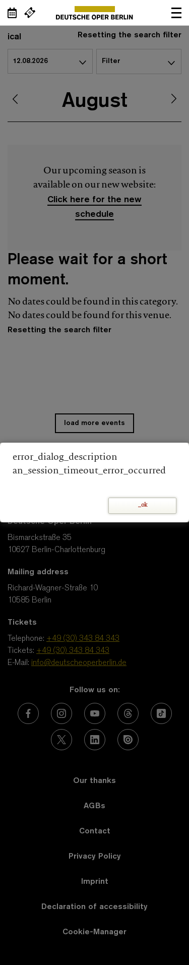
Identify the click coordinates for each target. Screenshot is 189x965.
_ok (142, 505)
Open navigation (176, 13)
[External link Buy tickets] (29, 12)
